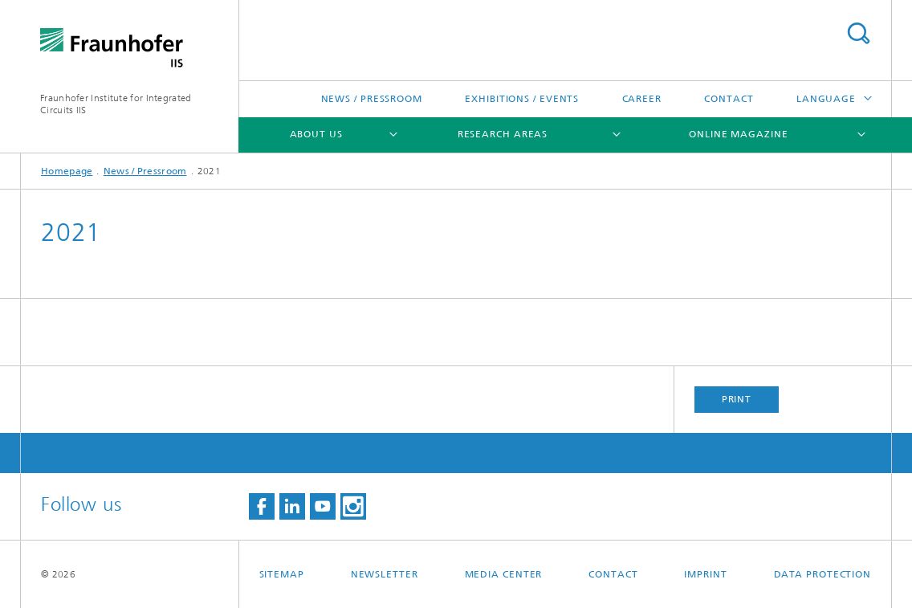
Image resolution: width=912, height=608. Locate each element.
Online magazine (738, 134)
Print (737, 399)
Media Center (504, 574)
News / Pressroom (371, 98)
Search (858, 33)
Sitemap (281, 574)
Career (642, 98)
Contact (728, 98)
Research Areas (503, 134)
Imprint (705, 574)
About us (316, 134)
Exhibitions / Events (522, 98)
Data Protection (823, 574)
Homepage (66, 171)
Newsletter (384, 574)
